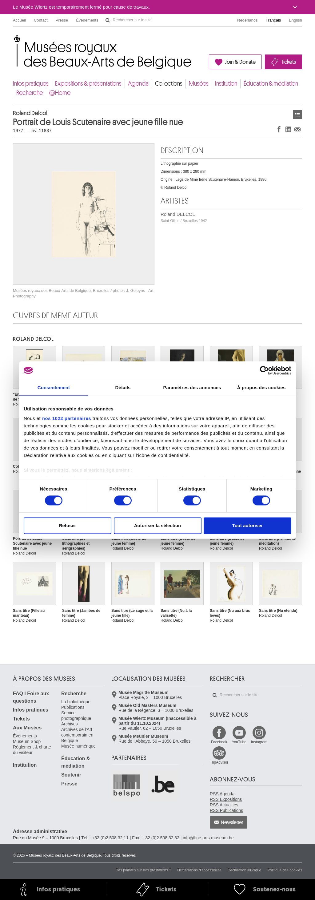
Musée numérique (78, 746)
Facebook (219, 742)
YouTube (239, 742)
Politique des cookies (284, 870)
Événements (87, 20)
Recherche (29, 93)
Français (273, 20)
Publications (73, 707)
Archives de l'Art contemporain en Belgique (77, 735)
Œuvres (297, 114)
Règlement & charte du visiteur (32, 750)
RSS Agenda (222, 793)
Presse (62, 20)
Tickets (288, 62)
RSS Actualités (224, 804)
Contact (41, 20)
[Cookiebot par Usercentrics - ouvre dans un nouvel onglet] (264, 370)
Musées (199, 83)
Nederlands (247, 20)
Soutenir (71, 774)
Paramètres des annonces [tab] (192, 387)
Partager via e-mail (297, 129)
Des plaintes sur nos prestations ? (143, 870)
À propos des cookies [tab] (261, 387)
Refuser (67, 525)
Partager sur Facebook (279, 129)
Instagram (259, 742)
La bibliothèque (75, 701)
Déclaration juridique (244, 870)
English (295, 20)
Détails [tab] (123, 387)
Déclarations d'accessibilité (199, 870)
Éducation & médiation (271, 83)
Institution (226, 83)
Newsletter (232, 822)
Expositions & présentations (88, 83)
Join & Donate (240, 62)
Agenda (138, 83)
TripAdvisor (219, 762)
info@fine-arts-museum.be (208, 837)
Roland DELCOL (184, 217)
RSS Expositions (226, 799)
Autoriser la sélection (157, 525)
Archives (69, 723)
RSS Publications (226, 810)
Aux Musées (27, 727)
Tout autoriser (247, 525)
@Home (59, 93)
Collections (168, 83)
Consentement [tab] (54, 387)
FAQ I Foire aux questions (31, 697)
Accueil (19, 20)
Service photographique (76, 715)
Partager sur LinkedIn (288, 129)
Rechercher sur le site (107, 20)
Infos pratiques (31, 83)
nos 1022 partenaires (66, 418)
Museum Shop (27, 741)
